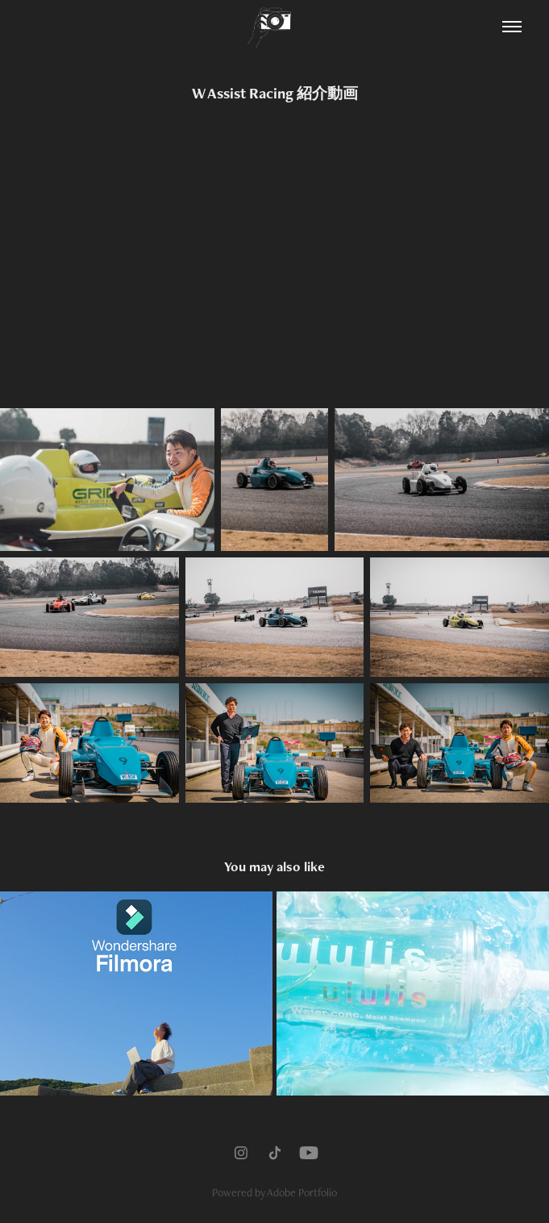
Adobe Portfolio (302, 1192)
